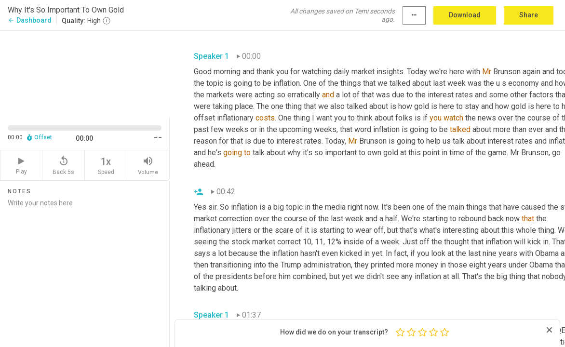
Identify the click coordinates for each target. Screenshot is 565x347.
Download (465, 15)
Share (528, 15)
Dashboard (30, 20)
